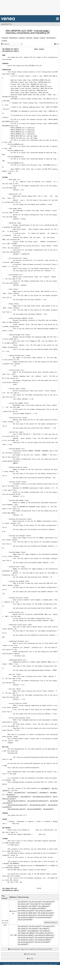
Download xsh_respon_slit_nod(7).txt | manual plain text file (30, 949)
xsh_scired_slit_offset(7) (26, 917)
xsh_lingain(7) (32, 792)
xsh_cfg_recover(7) (35, 901)
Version (36, 38)
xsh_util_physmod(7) (34, 809)
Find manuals (30, 954)
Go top (30, 958)
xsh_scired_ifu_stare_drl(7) (18, 805)
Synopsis (5, 38)
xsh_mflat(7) (10, 794)
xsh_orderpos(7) (13, 796)
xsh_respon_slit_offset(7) (42, 796)
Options (22, 38)
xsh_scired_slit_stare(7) (17, 809)
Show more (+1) (51, 922)
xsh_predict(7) (25, 796)
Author (42, 38)
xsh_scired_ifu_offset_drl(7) (37, 801)
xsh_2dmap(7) (45, 788)
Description (13, 38)
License (4, 40)
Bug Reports (51, 38)
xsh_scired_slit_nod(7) (38, 805)
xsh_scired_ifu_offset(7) (17, 801)
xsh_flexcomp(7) (48, 901)
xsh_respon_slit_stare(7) (26, 910)
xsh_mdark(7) (22, 906)
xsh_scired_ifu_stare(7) (46, 913)
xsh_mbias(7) (43, 792)
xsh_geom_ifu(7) (20, 792)
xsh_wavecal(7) (48, 809)
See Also (29, 38)
